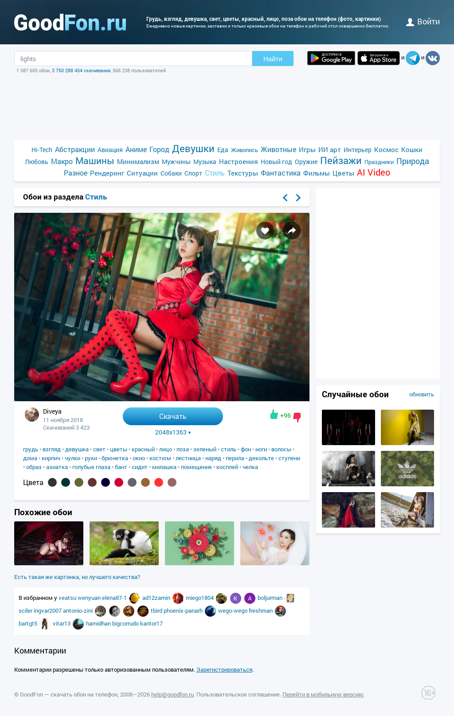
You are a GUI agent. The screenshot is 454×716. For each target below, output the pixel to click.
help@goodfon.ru (172, 694)
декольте (261, 458)
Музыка (204, 161)
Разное (75, 172)
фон (246, 449)
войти (423, 21)
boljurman (271, 598)
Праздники (379, 162)
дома (30, 458)
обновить (421, 394)
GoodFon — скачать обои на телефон (68, 694)
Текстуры (242, 172)
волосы (281, 449)
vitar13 (62, 623)
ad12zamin (157, 598)
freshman (261, 610)
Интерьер (358, 149)
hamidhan (99, 623)
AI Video (373, 172)
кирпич (51, 458)
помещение (196, 467)
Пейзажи (341, 160)
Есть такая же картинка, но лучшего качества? (77, 577)
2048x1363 (173, 432)
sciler (26, 610)
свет (99, 449)
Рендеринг (107, 172)
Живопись (244, 150)
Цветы (343, 172)
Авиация (110, 149)
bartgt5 (29, 623)
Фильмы (316, 172)
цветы (118, 449)
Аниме (136, 149)
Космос (386, 149)
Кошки (412, 149)
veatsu (68, 598)
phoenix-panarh (184, 610)
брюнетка (115, 458)
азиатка (57, 467)
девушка (77, 449)
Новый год (276, 161)
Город (159, 149)
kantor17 (151, 623)
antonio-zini (78, 610)
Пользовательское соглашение (238, 694)
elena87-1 (115, 598)
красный (143, 449)
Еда (222, 149)
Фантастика (281, 172)
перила (235, 458)
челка (250, 467)
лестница (188, 458)
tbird (157, 610)
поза (182, 449)
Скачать (173, 416)
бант (121, 467)
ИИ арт (329, 149)
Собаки (171, 173)
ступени (289, 458)
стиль (228, 449)
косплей (227, 467)
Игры (307, 149)
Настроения (238, 161)
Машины (94, 161)
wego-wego (233, 610)
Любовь (36, 161)
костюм (160, 458)
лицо (165, 449)
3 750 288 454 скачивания (81, 70)
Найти (272, 59)
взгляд (52, 449)
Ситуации (142, 172)
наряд (213, 458)
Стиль (215, 172)
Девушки (193, 148)
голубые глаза (91, 467)
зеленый (204, 449)
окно (139, 458)
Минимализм (138, 161)
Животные (278, 149)
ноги (261, 449)
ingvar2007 (48, 610)
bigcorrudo (126, 623)
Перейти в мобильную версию (323, 694)
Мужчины (176, 161)
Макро (62, 161)
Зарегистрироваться (224, 669)
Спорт (193, 173)
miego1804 (200, 598)
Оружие (306, 161)
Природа (412, 161)
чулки (72, 458)
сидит (140, 467)
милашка (164, 467)
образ (34, 467)
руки (91, 458)
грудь (30, 449)
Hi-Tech (41, 149)
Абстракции (75, 149)
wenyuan (90, 598)
